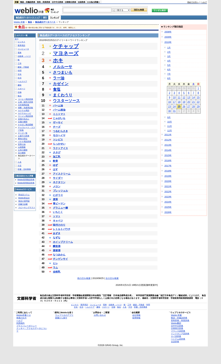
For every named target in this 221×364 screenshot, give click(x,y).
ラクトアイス (60, 148)
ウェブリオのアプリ (64, 315)
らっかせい (59, 143)
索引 (45, 17)
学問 (19, 71)
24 (174, 106)
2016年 (168, 160)
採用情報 (136, 318)
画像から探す (61, 318)
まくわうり (62, 95)
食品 (30, 22)
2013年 (168, 145)
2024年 (168, 202)
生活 (19, 78)
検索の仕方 (21, 318)
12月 (169, 130)
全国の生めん (23, 119)
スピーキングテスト (26, 207)
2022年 (168, 191)
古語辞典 (81, 2)
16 (169, 102)
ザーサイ (58, 122)
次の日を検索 (112, 278)
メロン (56, 186)
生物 (19, 92)
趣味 (19, 85)
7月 (169, 74)
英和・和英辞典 (43, 2)
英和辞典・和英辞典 (180, 320)
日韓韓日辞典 (70, 2)
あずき (56, 233)
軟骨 (55, 161)
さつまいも (62, 72)
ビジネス (21, 42)
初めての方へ (193, 2)
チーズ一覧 (22, 133)
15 (198, 97)
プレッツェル (60, 190)
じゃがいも (59, 118)
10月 (169, 122)
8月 (169, 78)
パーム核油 (59, 109)
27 (188, 106)
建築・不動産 (23, 67)
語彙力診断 (23, 204)
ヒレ (55, 263)
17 (174, 102)
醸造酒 (56, 246)
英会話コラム (24, 195)
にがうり (58, 195)
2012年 (168, 140)
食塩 (56, 89)
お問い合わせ (100, 315)
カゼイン (61, 84)
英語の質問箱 (24, 201)
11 (179, 97)
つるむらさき (60, 131)
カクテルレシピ (24, 113)
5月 (169, 65)
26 (183, 106)
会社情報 (136, 315)
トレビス (58, 139)
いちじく (58, 212)
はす (55, 169)
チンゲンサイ (60, 259)
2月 (169, 52)
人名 (19, 162)
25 (179, 106)
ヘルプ (204, 2)
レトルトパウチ (61, 229)
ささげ (56, 152)
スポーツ (21, 89)
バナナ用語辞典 (24, 141)
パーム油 (58, 105)
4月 (169, 61)
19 (183, 102)
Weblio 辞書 (19, 22)
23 (169, 106)
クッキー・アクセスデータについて (31, 329)
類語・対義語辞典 (27, 2)
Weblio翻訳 (176, 323)
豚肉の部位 (22, 139)
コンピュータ (23, 49)
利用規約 (20, 323)
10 (174, 97)
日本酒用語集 (23, 105)
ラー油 (58, 78)
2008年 (168, 32)
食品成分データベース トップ (28, 17)
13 (188, 97)
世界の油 (22, 144)
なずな (56, 237)
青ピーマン (59, 203)
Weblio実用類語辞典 (26, 180)
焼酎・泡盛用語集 (25, 108)
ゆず (55, 165)
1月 (169, 47)
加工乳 (56, 156)
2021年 (168, 186)
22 (198, 102)
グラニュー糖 (60, 207)
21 (193, 102)
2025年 (168, 207)
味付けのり (59, 225)
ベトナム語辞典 (178, 339)
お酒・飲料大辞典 (25, 102)
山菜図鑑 (22, 147)
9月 (169, 117)
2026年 (168, 212)
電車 (19, 53)
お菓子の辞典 (23, 136)
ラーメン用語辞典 (25, 116)
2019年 (168, 176)
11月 (169, 126)
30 (169, 111)
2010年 (168, 42)
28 (193, 106)
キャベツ (58, 220)
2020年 (168, 181)
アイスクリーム (61, 173)
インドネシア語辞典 (180, 333)
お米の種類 (22, 150)
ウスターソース (66, 100)
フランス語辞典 (178, 331)
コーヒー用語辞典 (25, 99)
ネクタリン (59, 182)
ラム (55, 267)
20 (188, 102)
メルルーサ (62, 67)
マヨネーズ (66, 53)
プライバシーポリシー (26, 326)
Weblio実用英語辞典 (26, 183)
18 (179, 102)
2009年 (168, 37)
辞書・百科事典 (24, 169)
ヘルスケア (22, 81)
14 (193, 97)
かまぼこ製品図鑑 (25, 125)
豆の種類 (22, 153)
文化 (19, 74)
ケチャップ (66, 46)
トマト (56, 216)
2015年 (168, 155)
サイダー (58, 178)
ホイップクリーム (63, 242)
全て (17, 39)
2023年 (168, 196)
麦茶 (55, 199)
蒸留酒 (56, 250)
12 (183, 97)
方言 (19, 166)
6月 (169, 69)
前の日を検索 (83, 278)
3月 (169, 56)
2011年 (168, 134)
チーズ (56, 127)
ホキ (58, 60)
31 (174, 111)
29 (198, 106)
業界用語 (21, 45)
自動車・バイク (24, 56)
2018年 (168, 171)
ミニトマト (59, 114)
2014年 (168, 150)
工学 (19, 63)
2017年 (168, 165)
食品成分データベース (45, 22)
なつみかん (59, 254)
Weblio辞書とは (23, 315)
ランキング (54, 17)
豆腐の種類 (22, 122)
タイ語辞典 (176, 336)
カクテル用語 (23, 110)
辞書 (16, 2)
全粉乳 (56, 271)
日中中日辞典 (57, 2)
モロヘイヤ (59, 135)
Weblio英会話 (24, 198)
